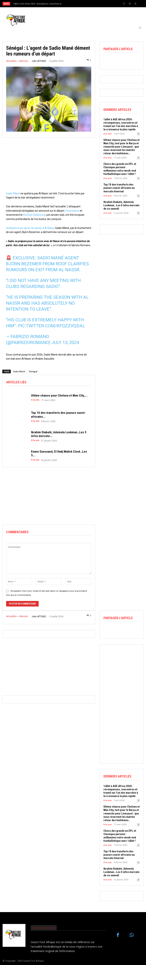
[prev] (74, 3)
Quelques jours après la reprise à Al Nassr (30, 227)
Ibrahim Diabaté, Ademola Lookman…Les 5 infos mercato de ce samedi (121, 205)
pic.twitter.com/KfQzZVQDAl (51, 325)
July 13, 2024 (65, 342)
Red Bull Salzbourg (34, 214)
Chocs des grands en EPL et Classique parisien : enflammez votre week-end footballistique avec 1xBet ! (119, 169)
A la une (35, 400)
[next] (80, 3)
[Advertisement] (48, 165)
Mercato (24, 61)
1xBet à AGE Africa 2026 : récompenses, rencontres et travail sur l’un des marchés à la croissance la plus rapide (120, 124)
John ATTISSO (39, 61)
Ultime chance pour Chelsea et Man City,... (59, 395)
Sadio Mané (13, 193)
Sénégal (33, 371)
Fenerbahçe (72, 210)
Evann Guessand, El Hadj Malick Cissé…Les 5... (59, 453)
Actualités (11, 61)
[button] (140, 28)
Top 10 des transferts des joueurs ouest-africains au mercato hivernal (119, 188)
